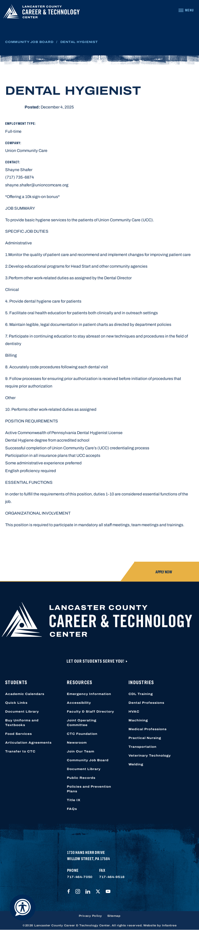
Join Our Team (80, 751)
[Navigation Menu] (186, 10)
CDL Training (141, 694)
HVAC (134, 711)
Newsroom (77, 742)
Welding (136, 764)
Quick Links (16, 703)
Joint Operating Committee (81, 723)
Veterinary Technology (150, 755)
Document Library (22, 711)
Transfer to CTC (20, 751)
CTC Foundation (82, 734)
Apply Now (163, 572)
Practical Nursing (145, 738)
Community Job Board (29, 42)
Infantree (169, 925)
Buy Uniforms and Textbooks (22, 723)
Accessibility (79, 703)
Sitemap (113, 915)
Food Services (18, 734)
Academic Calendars (24, 694)
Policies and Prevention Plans (89, 789)
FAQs (72, 809)
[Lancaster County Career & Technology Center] (41, 12)
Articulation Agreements (28, 742)
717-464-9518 (112, 877)
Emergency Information (89, 694)
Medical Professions (148, 729)
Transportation (143, 747)
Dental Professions (146, 703)
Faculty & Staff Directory (90, 711)
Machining (138, 720)
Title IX (74, 800)
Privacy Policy (90, 915)
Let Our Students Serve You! (96, 661)
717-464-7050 (80, 877)
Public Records (81, 778)
